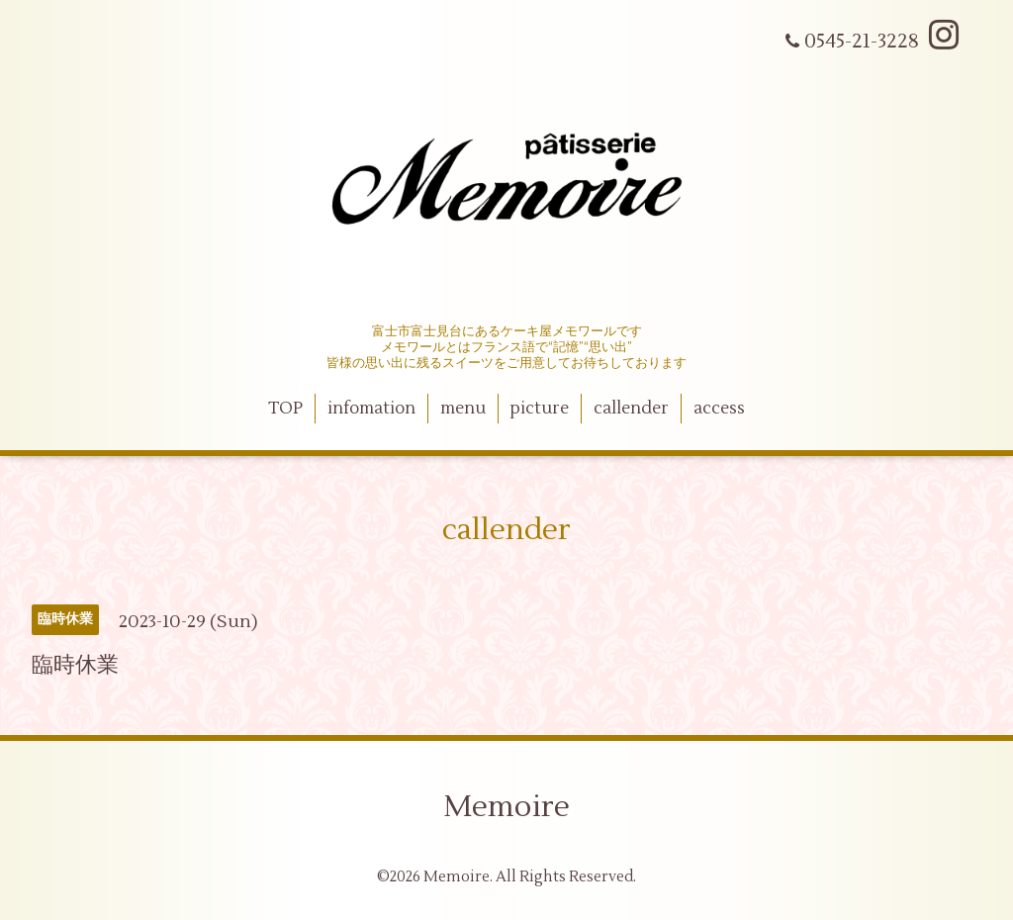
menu (463, 408)
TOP (285, 408)
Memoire (506, 806)
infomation (371, 408)
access (719, 408)
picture (539, 408)
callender (631, 408)
